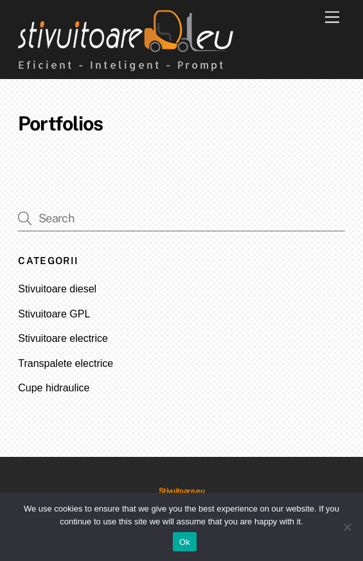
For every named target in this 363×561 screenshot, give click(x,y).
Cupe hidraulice (53, 387)
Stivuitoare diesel (57, 288)
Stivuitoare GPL (54, 313)
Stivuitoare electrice (63, 338)
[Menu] (332, 17)
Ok (184, 542)
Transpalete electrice (65, 363)
